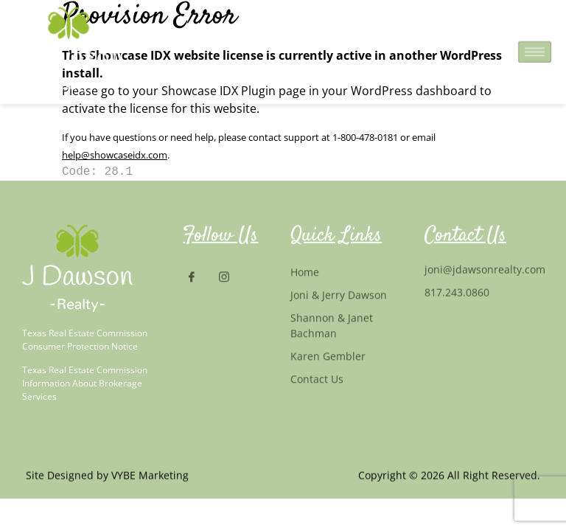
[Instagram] (230, 278)
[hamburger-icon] (534, 49)
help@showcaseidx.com (114, 155)
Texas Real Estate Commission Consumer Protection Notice (84, 340)
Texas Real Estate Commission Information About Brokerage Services (84, 383)
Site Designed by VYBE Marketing (107, 476)
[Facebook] (197, 278)
